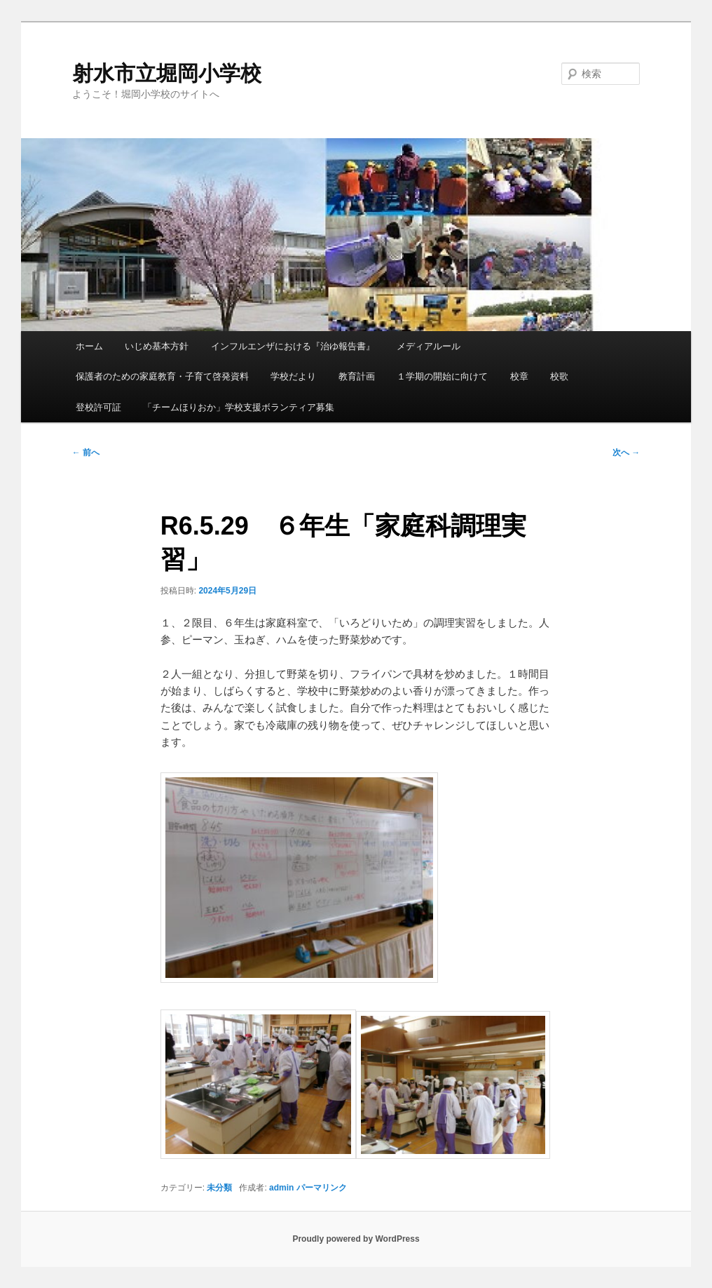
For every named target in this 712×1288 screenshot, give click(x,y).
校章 (519, 376)
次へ (626, 452)
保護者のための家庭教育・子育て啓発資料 (162, 376)
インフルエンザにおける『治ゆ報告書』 (293, 346)
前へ (86, 452)
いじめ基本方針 (157, 346)
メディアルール (428, 346)
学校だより (293, 376)
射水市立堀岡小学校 (166, 73)
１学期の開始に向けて (442, 376)
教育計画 (356, 376)
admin (281, 1188)
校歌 (559, 376)
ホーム (89, 346)
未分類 (219, 1188)
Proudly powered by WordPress (355, 1239)
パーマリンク (321, 1188)
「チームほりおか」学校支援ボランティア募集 (238, 407)
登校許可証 (98, 407)
